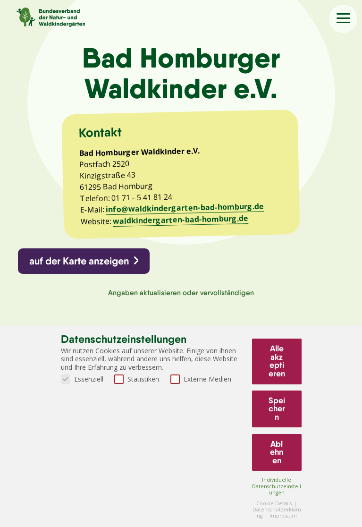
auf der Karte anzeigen (79, 263)
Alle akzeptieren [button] (277, 361)
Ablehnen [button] (276, 452)
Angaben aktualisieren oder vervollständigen (181, 295)
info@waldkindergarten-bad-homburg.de (187, 210)
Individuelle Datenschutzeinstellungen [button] (276, 485)
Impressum (283, 515)
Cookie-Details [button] (274, 503)
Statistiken (136, 378)
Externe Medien (200, 378)
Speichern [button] (277, 408)
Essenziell (82, 378)
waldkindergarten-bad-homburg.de (182, 221)
